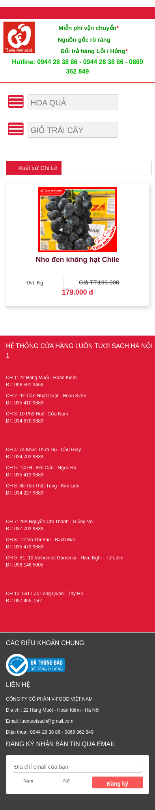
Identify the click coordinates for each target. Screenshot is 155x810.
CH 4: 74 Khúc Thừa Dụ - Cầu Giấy (43, 449)
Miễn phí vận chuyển (88, 27)
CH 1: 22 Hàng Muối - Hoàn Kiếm (41, 377)
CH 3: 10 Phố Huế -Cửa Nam (37, 414)
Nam (28, 781)
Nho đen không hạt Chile (78, 260)
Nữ (66, 781)
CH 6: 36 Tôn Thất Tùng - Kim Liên (42, 486)
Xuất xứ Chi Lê (38, 167)
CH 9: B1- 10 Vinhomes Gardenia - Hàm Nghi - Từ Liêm (64, 558)
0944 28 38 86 (57, 62)
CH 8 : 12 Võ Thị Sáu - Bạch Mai (40, 539)
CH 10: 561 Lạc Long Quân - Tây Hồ (44, 593)
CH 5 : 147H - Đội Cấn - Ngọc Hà (41, 468)
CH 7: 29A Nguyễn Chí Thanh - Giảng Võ (49, 521)
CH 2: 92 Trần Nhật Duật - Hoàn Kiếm (46, 396)
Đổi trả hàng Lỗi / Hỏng (93, 51)
